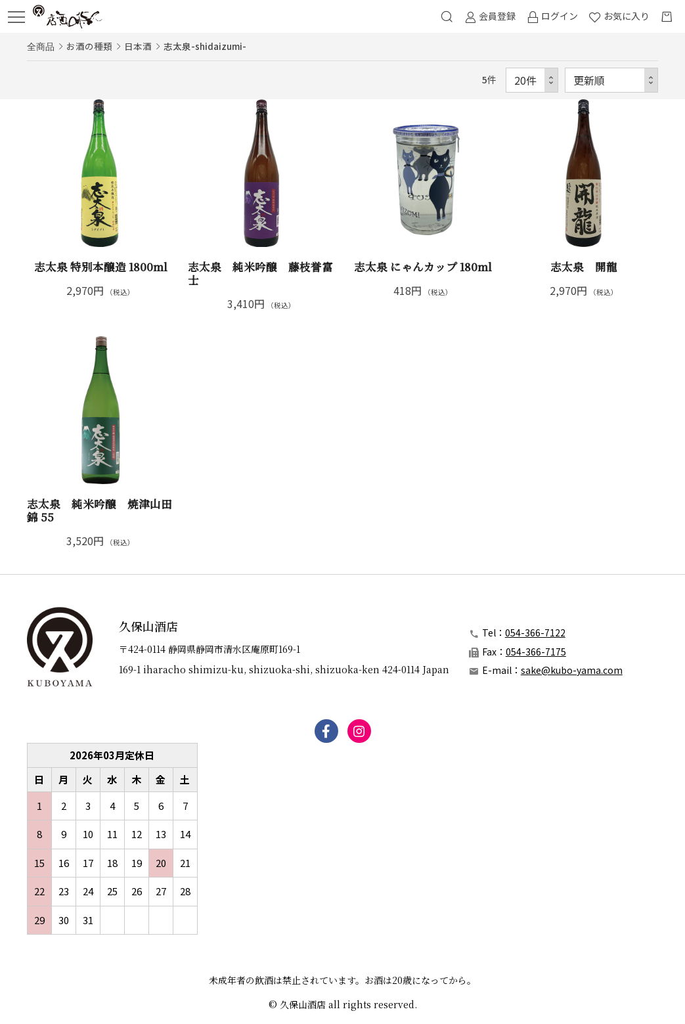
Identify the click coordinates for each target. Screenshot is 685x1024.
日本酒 (138, 46)
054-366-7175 (536, 651)
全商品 (41, 46)
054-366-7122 (535, 632)
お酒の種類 (89, 46)
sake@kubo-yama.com (572, 670)
